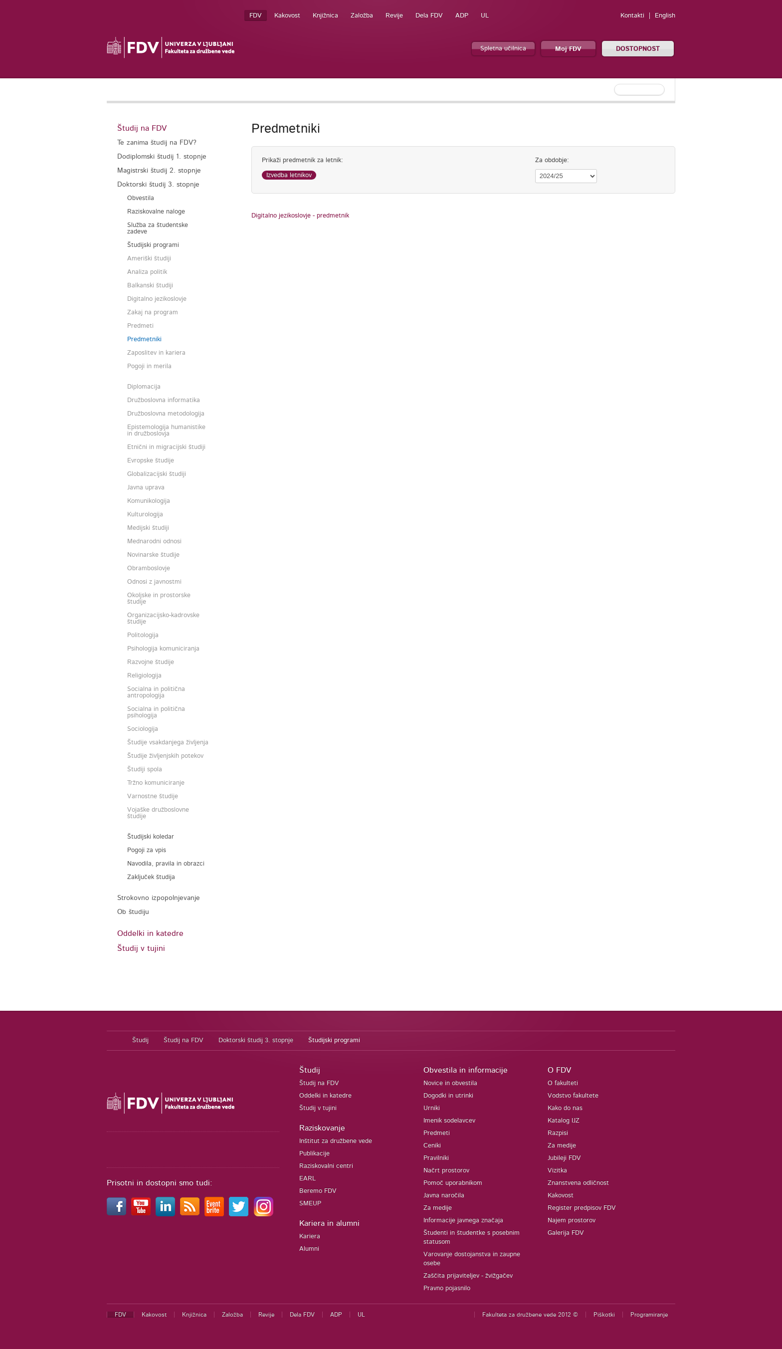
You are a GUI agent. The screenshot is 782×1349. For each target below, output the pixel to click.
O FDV (559, 1070)
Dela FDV (429, 15)
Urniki (431, 1108)
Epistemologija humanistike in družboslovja (166, 430)
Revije (394, 15)
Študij (140, 1040)
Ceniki (432, 1145)
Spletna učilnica (503, 48)
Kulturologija (145, 514)
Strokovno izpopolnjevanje (158, 898)
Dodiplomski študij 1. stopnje (161, 156)
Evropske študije (150, 460)
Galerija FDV (566, 1233)
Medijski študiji (148, 528)
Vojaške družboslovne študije (158, 813)
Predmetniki (144, 339)
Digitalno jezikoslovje (157, 299)
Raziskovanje (322, 1128)
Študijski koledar (150, 837)
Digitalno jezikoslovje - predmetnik (300, 216)
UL (485, 15)
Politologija (143, 635)
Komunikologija (148, 501)
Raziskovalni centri (326, 1166)
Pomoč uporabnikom (452, 1183)
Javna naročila (443, 1195)
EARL (307, 1178)
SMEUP (310, 1203)
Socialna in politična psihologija (156, 712)
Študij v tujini (141, 948)
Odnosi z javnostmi (154, 582)
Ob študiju (133, 911)
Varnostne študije (152, 796)
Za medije (437, 1208)
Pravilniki (436, 1158)
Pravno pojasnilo (446, 1288)
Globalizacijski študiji (156, 474)
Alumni (309, 1249)
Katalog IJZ (564, 1121)
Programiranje (649, 1315)
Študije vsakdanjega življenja (167, 742)
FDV (255, 15)
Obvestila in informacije (465, 1070)
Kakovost (287, 15)
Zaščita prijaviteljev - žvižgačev (468, 1276)
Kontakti (632, 15)
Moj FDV (568, 49)
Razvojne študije (150, 662)
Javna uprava (146, 487)
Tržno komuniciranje (156, 783)
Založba (362, 15)
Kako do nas (565, 1108)
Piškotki (604, 1315)
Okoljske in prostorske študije (159, 598)
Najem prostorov (571, 1220)
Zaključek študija (151, 877)
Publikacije (314, 1153)
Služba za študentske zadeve (157, 228)
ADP (461, 15)
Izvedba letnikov (289, 175)
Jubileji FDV (564, 1158)
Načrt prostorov (446, 1170)
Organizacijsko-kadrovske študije (163, 618)
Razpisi (558, 1133)
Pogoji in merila (149, 366)
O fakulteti (563, 1083)
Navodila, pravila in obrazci (165, 864)
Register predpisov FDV (582, 1208)
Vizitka (557, 1170)
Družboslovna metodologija (165, 414)
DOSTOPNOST (638, 49)
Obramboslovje (148, 568)
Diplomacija (144, 387)
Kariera (309, 1236)
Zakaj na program (152, 312)
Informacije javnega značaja (463, 1220)
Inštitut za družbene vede (335, 1141)
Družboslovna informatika (163, 400)
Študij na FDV (142, 128)
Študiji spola (144, 769)
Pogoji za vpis (146, 850)
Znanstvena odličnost (578, 1183)
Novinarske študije (153, 555)
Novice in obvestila (450, 1083)
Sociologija (142, 729)
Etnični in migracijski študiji (166, 447)
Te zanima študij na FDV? (156, 142)
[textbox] (610, 90)
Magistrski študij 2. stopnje (159, 170)
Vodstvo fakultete (573, 1096)
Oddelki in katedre (150, 933)
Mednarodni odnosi (154, 541)
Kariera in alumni (329, 1223)
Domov (114, 1040)
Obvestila (140, 198)
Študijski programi (153, 245)
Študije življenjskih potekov (165, 756)
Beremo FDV (318, 1191)
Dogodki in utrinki (448, 1096)
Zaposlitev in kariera (156, 353)
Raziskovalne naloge (156, 212)
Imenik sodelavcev (449, 1121)
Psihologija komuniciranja (163, 649)
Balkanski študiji (150, 285)
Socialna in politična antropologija (156, 692)
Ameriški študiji (149, 258)
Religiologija (144, 676)
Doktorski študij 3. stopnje (158, 184)
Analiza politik (147, 272)
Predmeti (140, 326)
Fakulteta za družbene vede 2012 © (530, 1315)
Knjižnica (325, 15)
